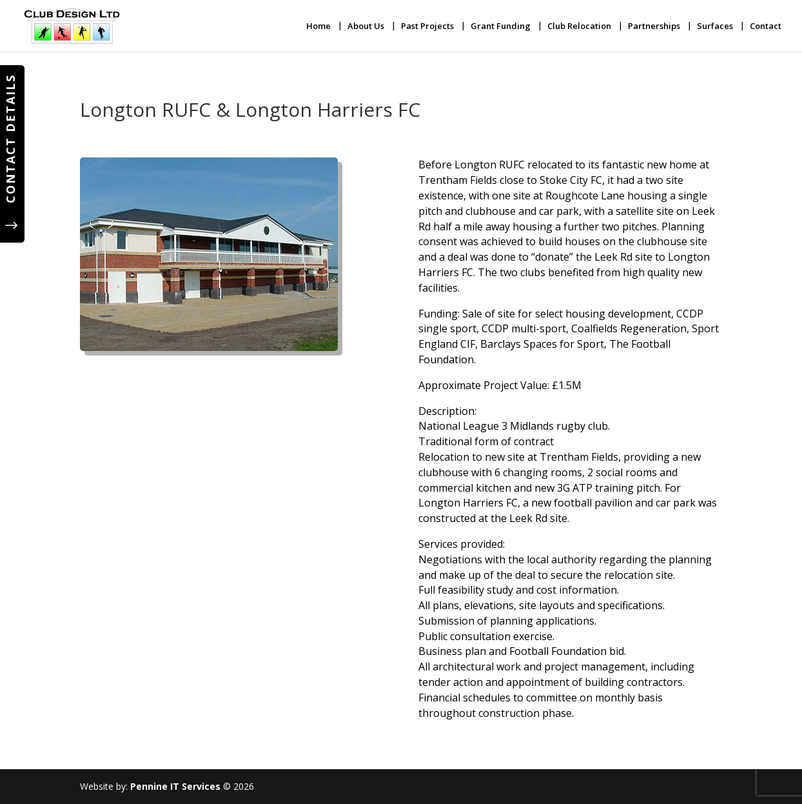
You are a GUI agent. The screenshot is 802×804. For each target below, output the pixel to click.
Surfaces (715, 26)
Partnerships (654, 26)
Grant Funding (501, 26)
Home (318, 26)
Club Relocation (579, 26)
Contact (765, 26)
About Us (365, 26)
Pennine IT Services (175, 786)
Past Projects (427, 26)
